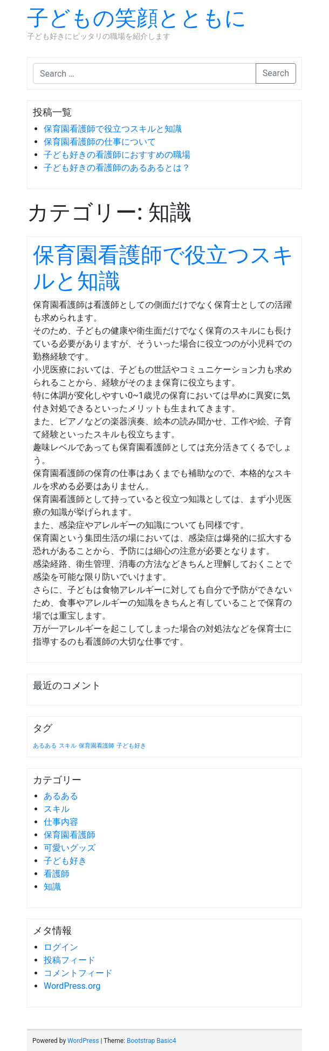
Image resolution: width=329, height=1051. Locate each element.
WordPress (83, 1041)
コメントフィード (78, 973)
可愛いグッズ (69, 848)
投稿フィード (69, 960)
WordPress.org (72, 986)
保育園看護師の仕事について (100, 142)
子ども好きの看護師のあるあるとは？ (117, 167)
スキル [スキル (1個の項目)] (68, 745)
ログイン (61, 947)
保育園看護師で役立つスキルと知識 (113, 129)
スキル (57, 809)
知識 (52, 887)
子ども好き (65, 861)
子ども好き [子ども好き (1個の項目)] (131, 745)
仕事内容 (61, 822)
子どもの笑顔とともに (136, 18)
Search (276, 73)
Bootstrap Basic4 (151, 1041)
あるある (61, 796)
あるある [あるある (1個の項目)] (45, 745)
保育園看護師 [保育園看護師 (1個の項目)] (96, 745)
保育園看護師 (69, 835)
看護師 (57, 874)
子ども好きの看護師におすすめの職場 (117, 155)
